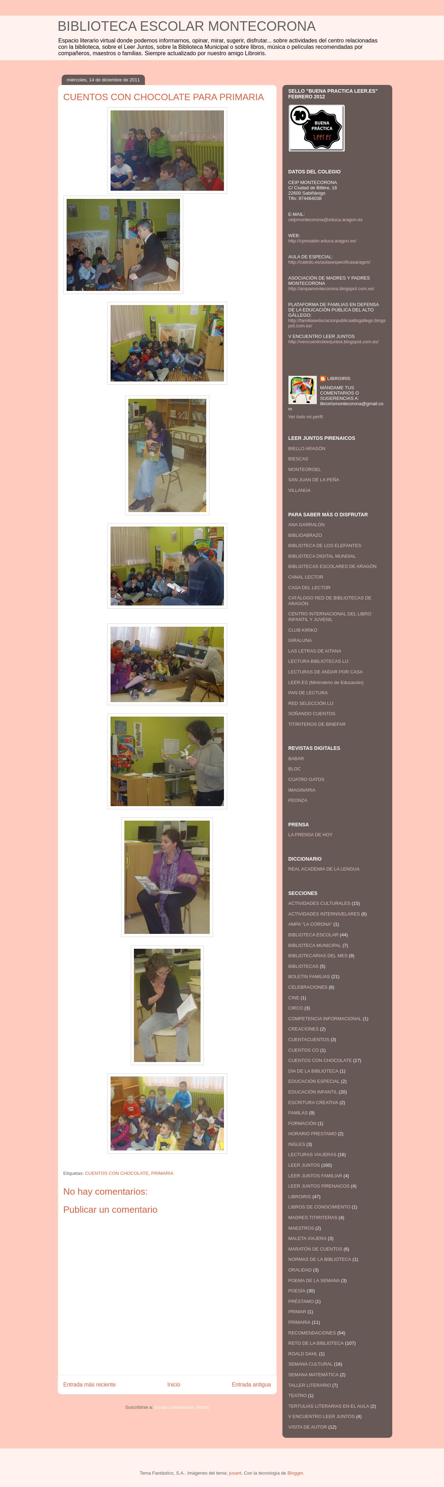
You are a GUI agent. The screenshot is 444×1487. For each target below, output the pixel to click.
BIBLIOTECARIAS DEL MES (318, 955)
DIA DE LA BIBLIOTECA (313, 1071)
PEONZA (297, 800)
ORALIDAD (300, 1270)
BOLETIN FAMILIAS (309, 976)
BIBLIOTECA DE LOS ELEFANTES (324, 545)
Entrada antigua (251, 1385)
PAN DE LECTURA (308, 692)
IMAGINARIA (302, 790)
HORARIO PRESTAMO (312, 1133)
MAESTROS (301, 1228)
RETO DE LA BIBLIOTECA (316, 1343)
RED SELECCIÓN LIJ (310, 703)
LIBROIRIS (338, 378)
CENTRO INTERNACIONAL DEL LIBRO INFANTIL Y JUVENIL (330, 616)
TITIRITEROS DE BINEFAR (317, 724)
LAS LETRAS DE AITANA (314, 651)
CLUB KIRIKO (302, 630)
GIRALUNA (300, 640)
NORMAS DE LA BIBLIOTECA (320, 1259)
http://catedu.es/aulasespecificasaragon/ (329, 262)
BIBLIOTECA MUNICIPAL (314, 945)
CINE (293, 997)
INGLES (296, 1144)
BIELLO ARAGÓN (307, 448)
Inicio (173, 1385)
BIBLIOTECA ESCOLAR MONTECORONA (187, 26)
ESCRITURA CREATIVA (313, 1102)
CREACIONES (303, 1029)
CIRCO (295, 1008)
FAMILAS (298, 1112)
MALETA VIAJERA (307, 1238)
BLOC (294, 768)
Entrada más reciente (89, 1385)
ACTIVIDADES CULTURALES (319, 903)
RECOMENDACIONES (312, 1333)
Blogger (295, 1473)
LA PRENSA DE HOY (310, 834)
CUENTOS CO (303, 1050)
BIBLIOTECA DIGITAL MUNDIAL (322, 556)
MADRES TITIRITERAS (312, 1217)
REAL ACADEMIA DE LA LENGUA (324, 869)
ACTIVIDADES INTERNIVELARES (324, 914)
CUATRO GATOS (306, 779)
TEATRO (297, 1395)
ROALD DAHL (303, 1353)
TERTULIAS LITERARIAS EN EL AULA (328, 1406)
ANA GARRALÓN (306, 524)
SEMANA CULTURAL (310, 1364)
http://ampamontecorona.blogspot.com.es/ (331, 288)
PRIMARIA (162, 1173)
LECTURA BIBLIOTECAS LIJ (318, 661)
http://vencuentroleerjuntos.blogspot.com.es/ (333, 341)
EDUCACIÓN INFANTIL (313, 1092)
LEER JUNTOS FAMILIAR (315, 1175)
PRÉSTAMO (301, 1301)
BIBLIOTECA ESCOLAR (313, 934)
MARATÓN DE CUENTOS (315, 1249)
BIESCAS (298, 458)
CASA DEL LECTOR (309, 587)
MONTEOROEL (304, 469)
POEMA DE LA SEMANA (314, 1280)
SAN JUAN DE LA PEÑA (313, 479)
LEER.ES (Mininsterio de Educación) (326, 682)
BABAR (296, 758)
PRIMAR (297, 1311)
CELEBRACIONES (308, 987)
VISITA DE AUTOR (307, 1427)
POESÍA (296, 1290)
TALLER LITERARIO (309, 1385)
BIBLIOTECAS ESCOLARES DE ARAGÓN (332, 566)
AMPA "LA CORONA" (310, 924)
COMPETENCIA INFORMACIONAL (325, 1018)
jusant (235, 1473)
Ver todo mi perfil (305, 416)
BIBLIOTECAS (303, 966)
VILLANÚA (299, 490)
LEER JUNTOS (304, 1165)
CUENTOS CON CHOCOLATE (116, 1173)
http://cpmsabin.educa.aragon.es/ (322, 240)
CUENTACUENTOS (309, 1039)
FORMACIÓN (302, 1123)
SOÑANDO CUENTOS (312, 713)
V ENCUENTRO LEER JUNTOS (321, 1416)
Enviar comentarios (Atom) (181, 1407)
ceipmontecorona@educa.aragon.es (325, 219)
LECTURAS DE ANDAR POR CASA (325, 671)
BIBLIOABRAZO (305, 535)
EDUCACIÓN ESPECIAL (314, 1081)
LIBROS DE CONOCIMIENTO (319, 1207)
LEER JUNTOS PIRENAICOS (319, 1186)
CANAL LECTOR (306, 577)
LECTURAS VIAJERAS (312, 1154)
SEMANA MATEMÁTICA (313, 1374)
